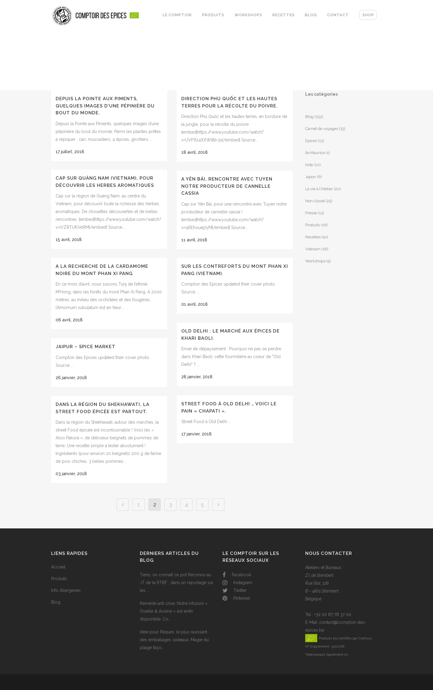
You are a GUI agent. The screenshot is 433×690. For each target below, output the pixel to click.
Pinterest (236, 598)
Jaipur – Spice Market (85, 346)
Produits (312, 225)
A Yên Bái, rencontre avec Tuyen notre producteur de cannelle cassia (226, 186)
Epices (311, 140)
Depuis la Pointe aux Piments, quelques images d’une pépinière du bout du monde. (105, 106)
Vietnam (313, 249)
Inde (309, 164)
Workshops (315, 261)
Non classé (315, 201)
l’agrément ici (337, 654)
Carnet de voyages (321, 128)
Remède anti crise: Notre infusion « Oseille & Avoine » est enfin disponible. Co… (173, 611)
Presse (311, 213)
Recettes (313, 237)
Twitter (235, 590)
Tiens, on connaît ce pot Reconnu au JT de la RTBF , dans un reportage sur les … (176, 582)
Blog (309, 116)
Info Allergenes (66, 590)
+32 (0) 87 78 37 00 (332, 614)
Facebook (237, 574)
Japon (310, 177)
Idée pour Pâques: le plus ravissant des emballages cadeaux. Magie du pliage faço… (174, 640)
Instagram (237, 582)
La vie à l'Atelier (319, 189)
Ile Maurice (315, 152)
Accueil (58, 567)
